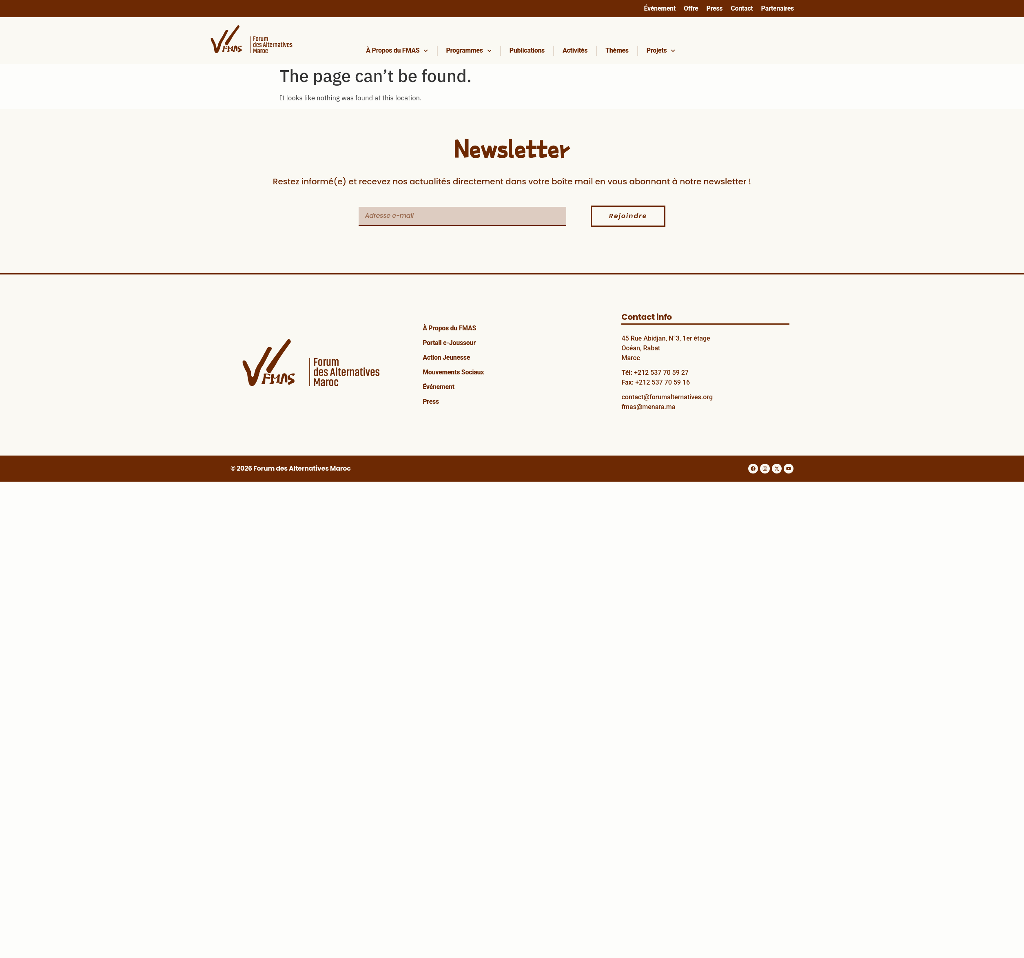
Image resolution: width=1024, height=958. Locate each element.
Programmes (469, 50)
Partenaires (777, 8)
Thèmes (617, 50)
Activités (575, 50)
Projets (661, 50)
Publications (527, 50)
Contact (742, 8)
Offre (691, 8)
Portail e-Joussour (449, 343)
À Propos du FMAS (397, 50)
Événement (659, 8)
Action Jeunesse (446, 357)
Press (714, 8)
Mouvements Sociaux (453, 372)
